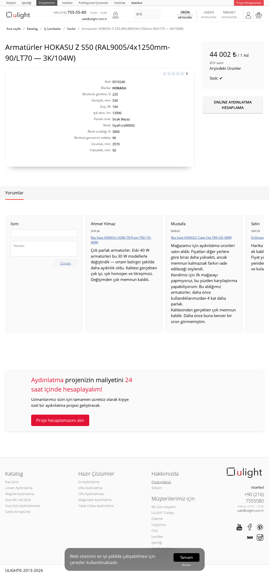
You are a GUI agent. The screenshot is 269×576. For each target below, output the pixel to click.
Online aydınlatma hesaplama (233, 105)
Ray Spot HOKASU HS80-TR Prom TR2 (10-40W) (121, 239)
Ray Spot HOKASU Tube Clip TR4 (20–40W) (201, 237)
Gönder (65, 263)
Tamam (186, 557)
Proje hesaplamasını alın (60, 420)
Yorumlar (14, 193)
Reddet (186, 565)
